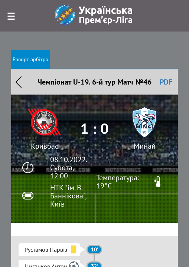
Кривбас (44, 146)
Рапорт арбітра (30, 59)
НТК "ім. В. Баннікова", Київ (68, 196)
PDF (166, 82)
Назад (18, 82)
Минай (145, 146)
